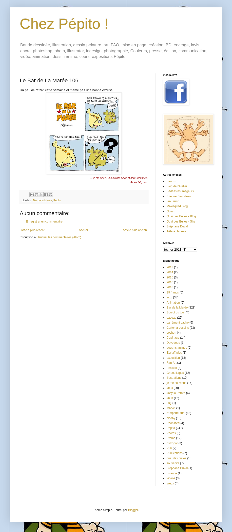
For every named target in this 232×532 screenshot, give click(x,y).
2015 (170, 277)
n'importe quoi (176, 413)
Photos (171, 433)
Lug (169, 403)
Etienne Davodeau (179, 196)
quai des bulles (176, 458)
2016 (170, 282)
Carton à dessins (178, 327)
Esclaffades (174, 352)
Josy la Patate (176, 393)
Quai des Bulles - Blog (181, 216)
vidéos (171, 478)
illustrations (174, 377)
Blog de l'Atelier (177, 186)
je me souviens (176, 383)
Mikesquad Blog (177, 206)
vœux (170, 483)
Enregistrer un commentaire (44, 221)
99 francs (173, 292)
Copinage (173, 337)
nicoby (171, 418)
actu (169, 297)
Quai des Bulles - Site (181, 221)
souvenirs (173, 463)
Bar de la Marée (42, 200)
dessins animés (177, 347)
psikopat (172, 443)
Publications (175, 453)
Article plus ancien (135, 230)
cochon (171, 332)
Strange (172, 473)
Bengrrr (171, 181)
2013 (170, 267)
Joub (170, 398)
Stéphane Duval (177, 226)
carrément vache (178, 322)
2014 (170, 272)
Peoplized (173, 423)
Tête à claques (176, 231)
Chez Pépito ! (64, 24)
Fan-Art (171, 362)
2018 (170, 287)
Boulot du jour (176, 312)
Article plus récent (32, 230)
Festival (172, 368)
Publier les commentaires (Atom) (59, 237)
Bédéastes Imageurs (180, 191)
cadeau (171, 317)
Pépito (57, 200)
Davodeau (173, 342)
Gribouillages (175, 373)
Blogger (133, 510)
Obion (170, 211)
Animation (173, 302)
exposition (173, 358)
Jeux (170, 388)
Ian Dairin (173, 201)
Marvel (171, 408)
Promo (171, 438)
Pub (169, 448)
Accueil (84, 230)
